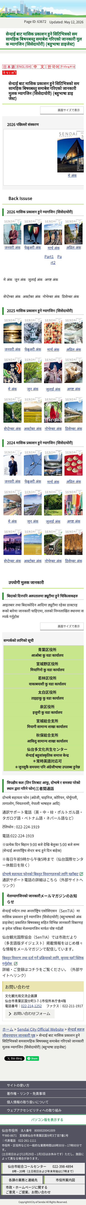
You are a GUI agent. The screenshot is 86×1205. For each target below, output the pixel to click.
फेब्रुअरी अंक (33, 245)
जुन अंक (32, 388)
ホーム (7, 1029)
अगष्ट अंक (73, 388)
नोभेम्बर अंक (53, 428)
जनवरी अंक (12, 245)
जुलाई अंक (53, 389)
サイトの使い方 (18, 1085)
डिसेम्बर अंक (73, 428)
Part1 (49, 256)
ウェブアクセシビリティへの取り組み (34, 1110)
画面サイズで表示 (69, 110)
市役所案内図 (65, 1179)
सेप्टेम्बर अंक (12, 428)
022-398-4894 (63, 1166)
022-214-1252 (31, 1005)
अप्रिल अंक (73, 247)
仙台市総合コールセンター (27, 1166)
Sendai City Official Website (40, 1029)
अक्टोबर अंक (33, 428)
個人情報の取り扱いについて (28, 1102)
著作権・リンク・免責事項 (26, 1093)
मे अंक (72, 175)
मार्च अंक (54, 247)
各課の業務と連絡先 (23, 1179)
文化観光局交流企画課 (21, 995)
